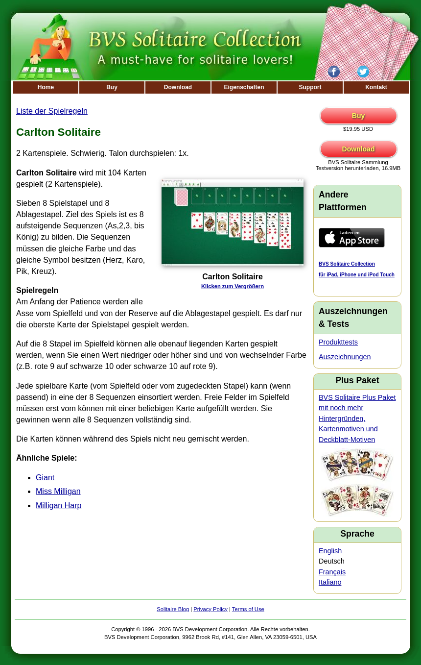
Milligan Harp (58, 505)
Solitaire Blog (173, 609)
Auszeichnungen (345, 357)
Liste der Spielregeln (52, 111)
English (330, 551)
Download (178, 87)
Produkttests (338, 342)
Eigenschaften (244, 87)
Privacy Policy (210, 609)
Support (310, 87)
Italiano (330, 582)
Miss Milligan (58, 491)
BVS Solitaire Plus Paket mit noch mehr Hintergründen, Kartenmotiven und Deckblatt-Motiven (357, 418)
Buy (111, 87)
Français (332, 572)
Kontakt (376, 87)
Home (46, 87)
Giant (45, 477)
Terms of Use (248, 609)
